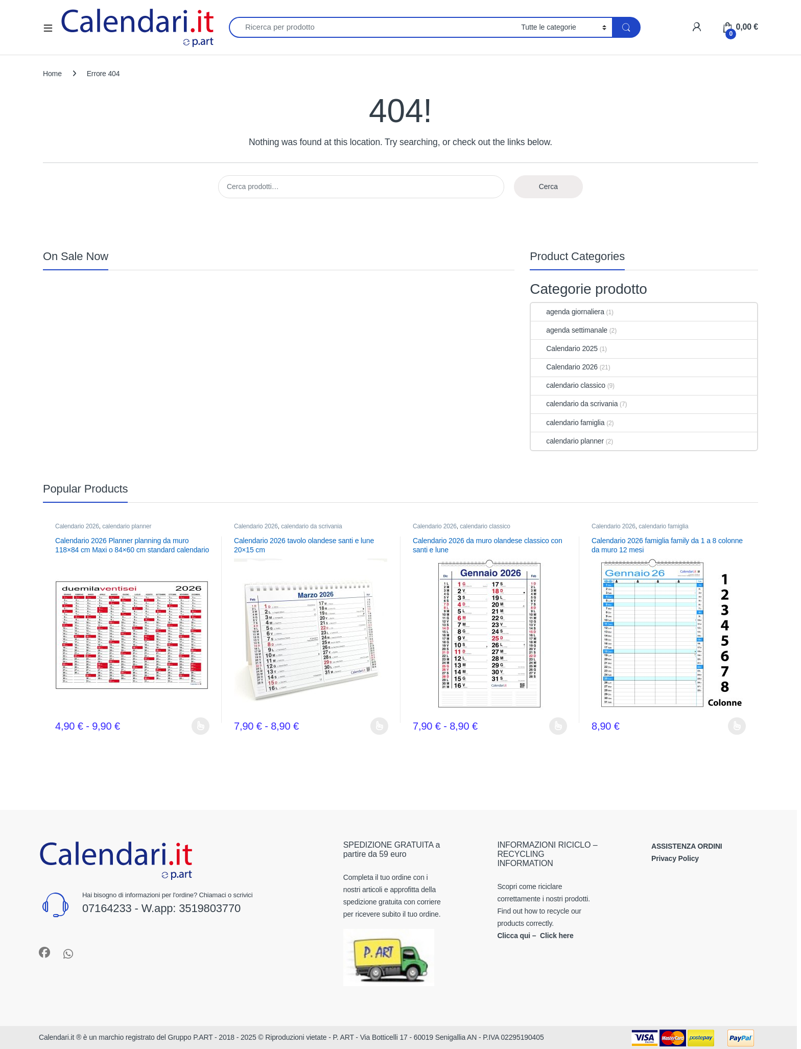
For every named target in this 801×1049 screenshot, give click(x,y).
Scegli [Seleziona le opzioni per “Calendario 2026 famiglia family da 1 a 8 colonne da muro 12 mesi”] (737, 726)
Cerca (548, 186)
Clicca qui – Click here (535, 935)
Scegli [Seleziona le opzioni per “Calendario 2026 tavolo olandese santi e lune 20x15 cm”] (379, 726)
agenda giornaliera (567, 312)
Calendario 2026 (564, 367)
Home (52, 73)
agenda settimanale (569, 330)
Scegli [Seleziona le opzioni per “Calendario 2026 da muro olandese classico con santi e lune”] (558, 726)
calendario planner (567, 441)
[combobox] (372, 27)
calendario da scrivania (574, 404)
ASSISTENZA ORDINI (686, 846)
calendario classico (568, 385)
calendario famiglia (567, 422)
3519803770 (210, 908)
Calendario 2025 (564, 348)
